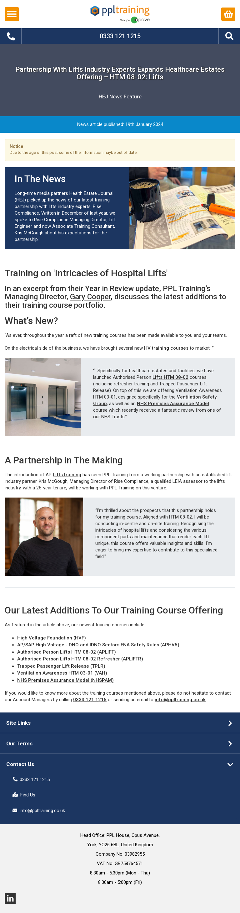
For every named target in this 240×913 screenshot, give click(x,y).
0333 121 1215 (90, 699)
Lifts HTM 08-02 (170, 377)
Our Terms (19, 743)
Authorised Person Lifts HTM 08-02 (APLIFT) (66, 652)
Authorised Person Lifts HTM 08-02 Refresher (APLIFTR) (80, 659)
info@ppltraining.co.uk (180, 699)
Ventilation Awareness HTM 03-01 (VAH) (62, 673)
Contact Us (20, 764)
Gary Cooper (90, 296)
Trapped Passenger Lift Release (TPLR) (61, 666)
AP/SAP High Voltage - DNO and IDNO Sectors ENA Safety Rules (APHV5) (98, 645)
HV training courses (166, 348)
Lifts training (67, 474)
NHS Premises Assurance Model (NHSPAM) (65, 680)
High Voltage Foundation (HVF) (51, 638)
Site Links (18, 723)
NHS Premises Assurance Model (173, 403)
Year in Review (109, 288)
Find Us (23, 795)
